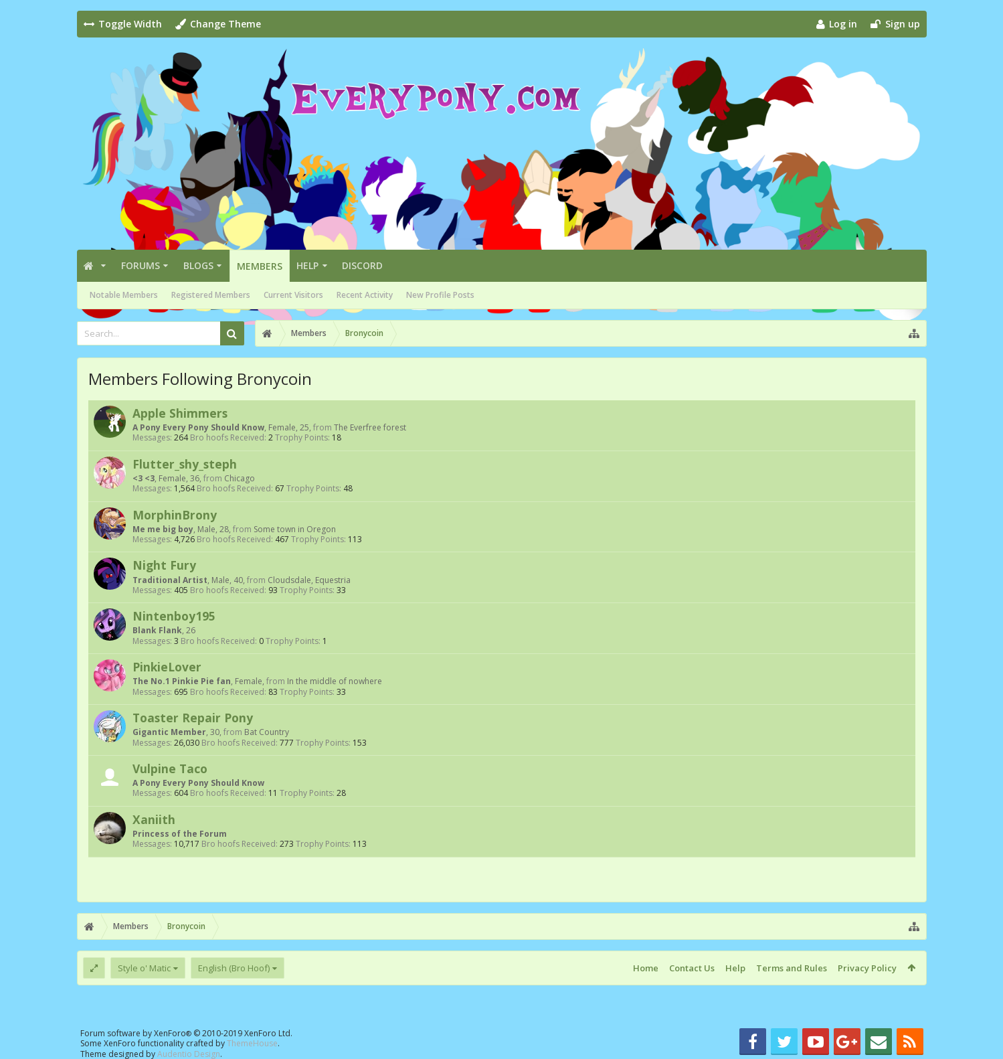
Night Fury (164, 565)
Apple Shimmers (179, 413)
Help (307, 265)
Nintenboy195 (173, 616)
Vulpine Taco (169, 768)
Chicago (239, 478)
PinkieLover (166, 667)
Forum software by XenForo (186, 1033)
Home (645, 968)
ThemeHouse (252, 1043)
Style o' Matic (144, 968)
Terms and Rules (791, 968)
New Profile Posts (440, 295)
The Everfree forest (370, 427)
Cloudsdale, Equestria (309, 580)
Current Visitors (293, 295)
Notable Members (124, 295)
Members (259, 266)
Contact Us (692, 968)
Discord (362, 265)
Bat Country (266, 732)
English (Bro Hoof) (234, 968)
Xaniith (153, 819)
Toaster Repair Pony (192, 718)
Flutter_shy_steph (184, 464)
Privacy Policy (867, 968)
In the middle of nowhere (334, 681)
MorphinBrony (174, 515)
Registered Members (210, 295)
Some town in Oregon (295, 529)
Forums (140, 265)
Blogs (198, 265)
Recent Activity (365, 295)
